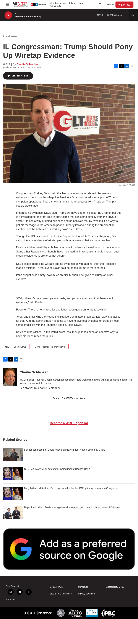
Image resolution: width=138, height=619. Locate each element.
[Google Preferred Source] (69, 549)
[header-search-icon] (100, 4)
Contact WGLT (57, 587)
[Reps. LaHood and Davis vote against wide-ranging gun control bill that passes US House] (13, 512)
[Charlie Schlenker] (10, 377)
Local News (10, 36)
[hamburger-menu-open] (7, 5)
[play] (8, 15)
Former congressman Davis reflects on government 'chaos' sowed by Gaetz (64, 449)
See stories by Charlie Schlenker (40, 388)
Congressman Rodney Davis (50, 347)
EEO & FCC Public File (61, 594)
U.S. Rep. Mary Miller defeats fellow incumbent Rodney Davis (57, 469)
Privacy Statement (86, 594)
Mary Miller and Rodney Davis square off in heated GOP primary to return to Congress (70, 488)
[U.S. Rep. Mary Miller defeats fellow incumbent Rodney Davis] (13, 473)
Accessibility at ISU (115, 587)
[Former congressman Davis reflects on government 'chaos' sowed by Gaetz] (13, 454)
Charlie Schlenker (27, 64)
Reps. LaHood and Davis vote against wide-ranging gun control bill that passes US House (72, 507)
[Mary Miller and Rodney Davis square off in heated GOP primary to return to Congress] (13, 493)
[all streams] (133, 15)
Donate (125, 4)
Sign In (109, 4)
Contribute (83, 587)
